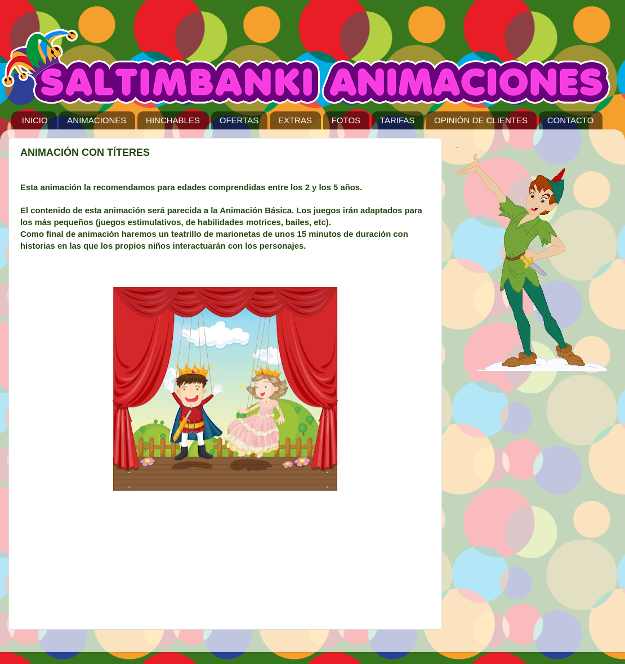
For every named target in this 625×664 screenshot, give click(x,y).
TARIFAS (397, 120)
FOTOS (346, 120)
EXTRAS (295, 120)
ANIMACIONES (96, 120)
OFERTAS (239, 120)
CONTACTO (570, 120)
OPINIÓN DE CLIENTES (481, 120)
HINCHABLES (173, 120)
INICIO (35, 120)
